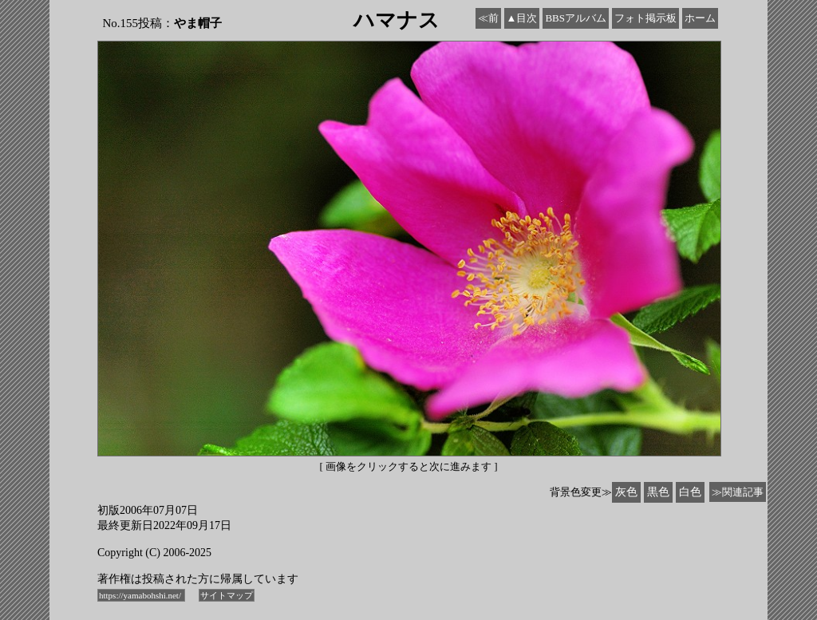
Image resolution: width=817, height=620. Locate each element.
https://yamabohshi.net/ (141, 595)
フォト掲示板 (645, 18)
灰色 (626, 492)
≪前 (488, 18)
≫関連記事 (738, 492)
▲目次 (522, 18)
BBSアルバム (575, 18)
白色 (690, 492)
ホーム (700, 18)
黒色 (658, 492)
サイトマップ (226, 595)
